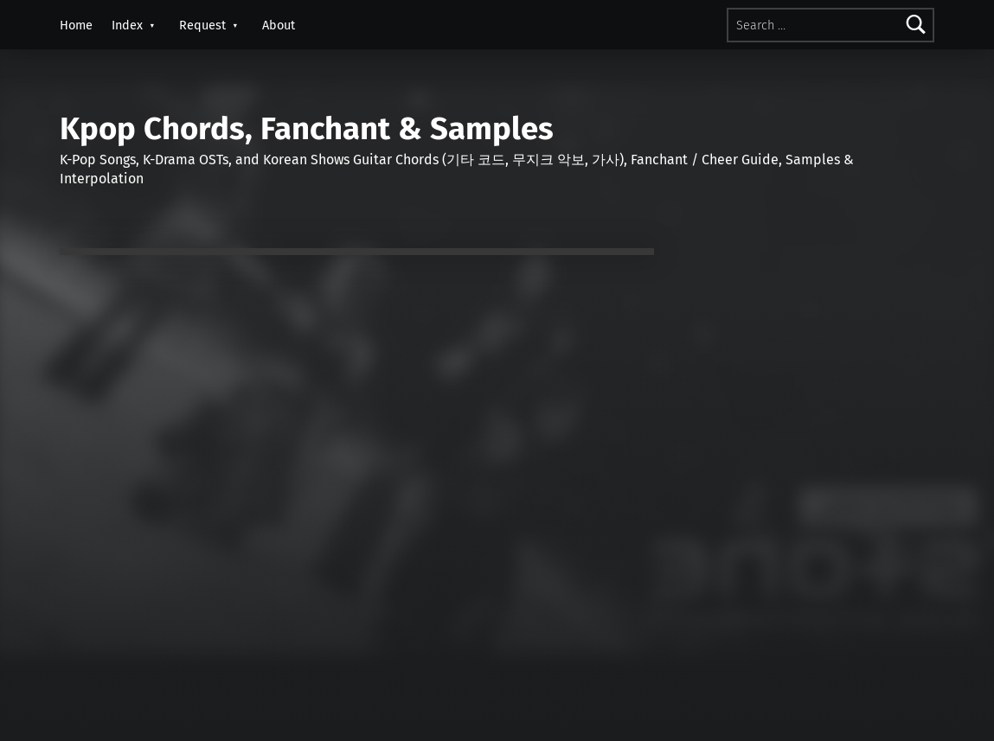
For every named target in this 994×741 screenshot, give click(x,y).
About (278, 25)
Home (76, 25)
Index (127, 25)
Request (202, 25)
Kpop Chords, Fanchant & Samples (307, 129)
